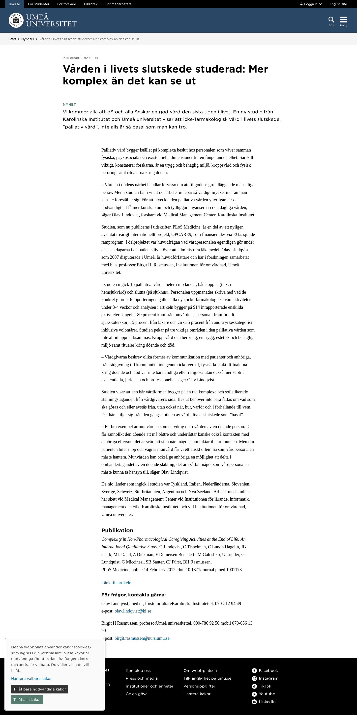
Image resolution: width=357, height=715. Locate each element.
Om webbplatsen (200, 670)
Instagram (265, 678)
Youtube (263, 693)
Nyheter (27, 39)
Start (12, 39)
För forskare (66, 4)
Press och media (142, 678)
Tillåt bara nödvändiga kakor (39, 689)
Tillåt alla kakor (27, 699)
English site (338, 4)
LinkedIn (264, 701)
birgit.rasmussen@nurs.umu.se (142, 638)
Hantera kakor (196, 693)
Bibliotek (90, 4)
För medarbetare (118, 4)
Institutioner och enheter (149, 686)
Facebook (265, 670)
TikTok (261, 686)
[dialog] (54, 674)
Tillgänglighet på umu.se (207, 678)
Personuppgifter (199, 686)
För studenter (38, 4)
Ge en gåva (137, 693)
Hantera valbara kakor (31, 678)
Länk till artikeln (116, 582)
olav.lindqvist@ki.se (133, 611)
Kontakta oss (138, 670)
